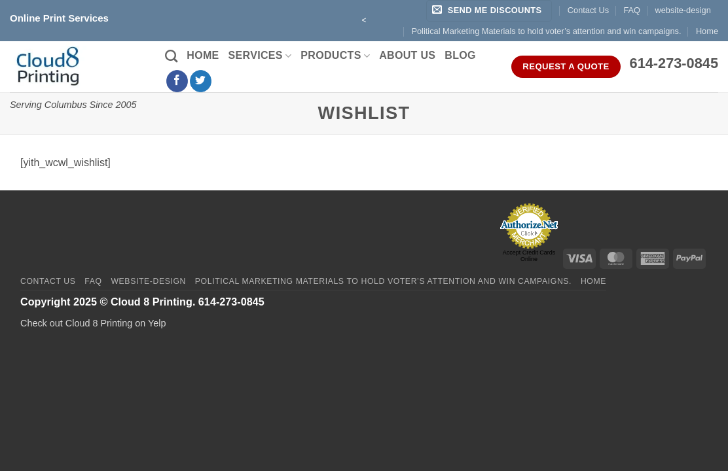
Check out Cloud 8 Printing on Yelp (93, 323)
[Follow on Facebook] (177, 81)
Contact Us (588, 10)
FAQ (631, 10)
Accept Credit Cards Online (529, 255)
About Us (407, 55)
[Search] (171, 56)
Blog (460, 55)
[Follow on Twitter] (200, 81)
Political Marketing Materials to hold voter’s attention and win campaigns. (546, 31)
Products (335, 56)
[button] (489, 11)
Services (260, 56)
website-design (682, 10)
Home (707, 31)
